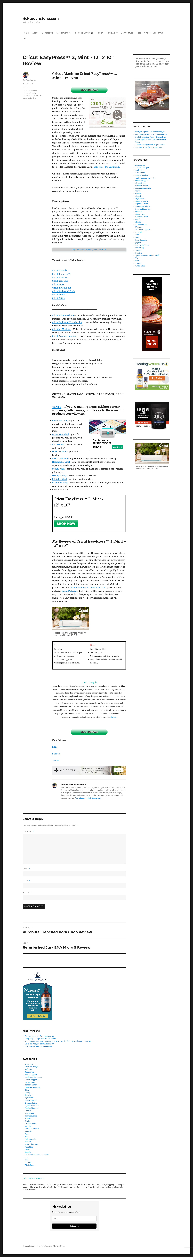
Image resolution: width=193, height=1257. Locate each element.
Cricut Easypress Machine (64, 336)
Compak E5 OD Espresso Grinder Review (40, 1039)
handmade (27, 98)
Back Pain (28, 1069)
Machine (26, 87)
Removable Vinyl (60, 420)
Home (26, 33)
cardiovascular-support (34, 1077)
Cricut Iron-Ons (60, 281)
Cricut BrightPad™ (61, 274)
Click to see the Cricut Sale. (107, 167)
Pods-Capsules (30, 1139)
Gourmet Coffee (31, 1116)
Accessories (29, 1064)
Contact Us (47, 33)
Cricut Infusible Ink (61, 288)
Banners (56, 754)
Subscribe (74, 1226)
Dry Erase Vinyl (59, 451)
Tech (25, 38)
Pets (139, 33)
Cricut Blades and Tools (63, 291)
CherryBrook (30, 1082)
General (28, 1111)
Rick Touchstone (29, 80)
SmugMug (29, 1147)
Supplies (28, 1152)
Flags (54, 747)
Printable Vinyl (59, 479)
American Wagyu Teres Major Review (39, 1044)
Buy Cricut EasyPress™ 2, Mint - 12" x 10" (89, 250)
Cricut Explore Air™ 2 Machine (67, 322)
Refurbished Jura (31, 1144)
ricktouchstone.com (41, 18)
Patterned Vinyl (59, 482)
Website (27, 893)
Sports (27, 1150)
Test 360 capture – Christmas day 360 (39, 1036)
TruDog (28, 1162)
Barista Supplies (31, 1075)
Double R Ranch (31, 1100)
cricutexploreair (29, 93)
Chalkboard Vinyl (60, 458)
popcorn (28, 1142)
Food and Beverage (83, 33)
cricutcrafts (32, 90)
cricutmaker (38, 95)
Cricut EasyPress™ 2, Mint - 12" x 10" (88, 587)
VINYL (56, 406)
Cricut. (113, 717)
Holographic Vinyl (61, 462)
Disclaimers (62, 33)
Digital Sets (29, 1098)
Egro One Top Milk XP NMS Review (38, 1046)
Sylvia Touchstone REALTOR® (37, 1155)
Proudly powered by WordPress (53, 1246)
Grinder (28, 1118)
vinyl (34, 98)
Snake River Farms (153, 33)
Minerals (28, 1131)
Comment (28, 831)
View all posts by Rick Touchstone (88, 798)
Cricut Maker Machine (63, 315)
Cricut (27, 1090)
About (35, 33)
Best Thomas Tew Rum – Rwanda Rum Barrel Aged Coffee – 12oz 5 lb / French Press (58, 1041)
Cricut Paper (58, 284)
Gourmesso (29, 1113)
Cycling (27, 1093)
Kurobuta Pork (30, 1124)
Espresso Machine (32, 1106)
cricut (25, 90)
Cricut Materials (60, 277)
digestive (28, 1095)
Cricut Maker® (59, 270)
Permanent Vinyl (60, 434)
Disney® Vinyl (59, 475)
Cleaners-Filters (31, 1085)
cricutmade (27, 95)
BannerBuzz (127, 33)
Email (26, 881)
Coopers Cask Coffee (32, 1087)
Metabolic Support (32, 1129)
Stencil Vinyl (58, 469)
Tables (55, 760)
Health (99, 33)
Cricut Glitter (58, 298)
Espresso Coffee (31, 1103)
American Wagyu (31, 1067)
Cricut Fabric (58, 294)
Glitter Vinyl (58, 444)
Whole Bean (29, 1165)
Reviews (111, 33)
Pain (26, 1134)
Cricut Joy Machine (61, 329)
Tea (26, 1157)
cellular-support (31, 1080)
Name (26, 869)
